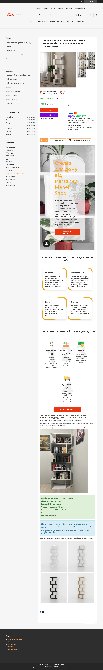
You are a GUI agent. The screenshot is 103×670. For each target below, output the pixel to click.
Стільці (8, 87)
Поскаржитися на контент (47, 668)
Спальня (9, 59)
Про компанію (12, 644)
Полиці (8, 47)
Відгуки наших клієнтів (67, 409)
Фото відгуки (54, 21)
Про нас (60, 8)
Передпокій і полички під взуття (18, 75)
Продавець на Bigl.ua (51, 666)
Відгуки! (10, 646)
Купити (49, 110)
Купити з (48, 115)
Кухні (8, 67)
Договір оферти (80, 8)
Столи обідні (10, 103)
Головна (37, 8)
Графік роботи (80, 15)
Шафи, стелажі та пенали (15, 63)
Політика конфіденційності (64, 668)
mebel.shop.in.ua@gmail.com (15, 173)
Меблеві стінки (11, 79)
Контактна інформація (67, 232)
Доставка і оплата (14, 642)
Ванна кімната (11, 51)
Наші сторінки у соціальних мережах (73, 21)
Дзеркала (9, 71)
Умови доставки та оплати (64, 15)
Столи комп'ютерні (13, 91)
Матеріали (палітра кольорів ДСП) (18, 43)
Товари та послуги (49, 8)
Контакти (69, 8)
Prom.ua (61, 664)
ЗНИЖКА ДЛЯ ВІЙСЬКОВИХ (38, 21)
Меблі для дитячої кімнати (15, 83)
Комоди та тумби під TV (14, 55)
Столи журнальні (12, 95)
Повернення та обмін (46, 15)
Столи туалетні (11, 99)
